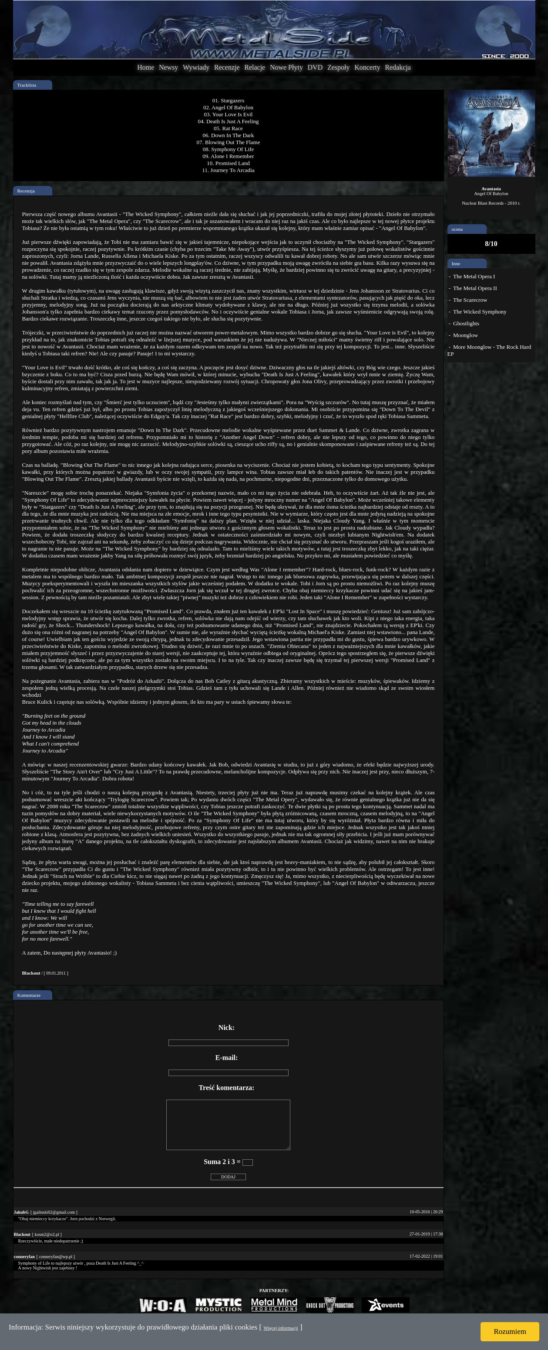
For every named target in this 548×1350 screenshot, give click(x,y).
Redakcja (398, 67)
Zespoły (338, 67)
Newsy (168, 67)
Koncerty (367, 67)
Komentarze (29, 995)
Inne (456, 263)
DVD (315, 67)
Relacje (254, 67)
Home (145, 67)
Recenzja (26, 190)
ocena (457, 229)
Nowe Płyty (286, 67)
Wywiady (196, 67)
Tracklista (27, 85)
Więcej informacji (280, 1327)
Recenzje (227, 67)
